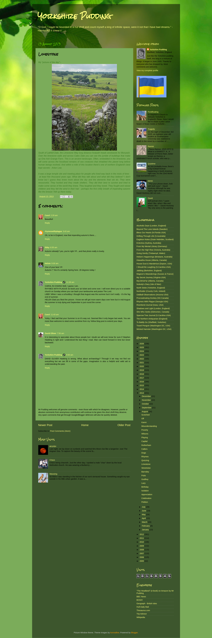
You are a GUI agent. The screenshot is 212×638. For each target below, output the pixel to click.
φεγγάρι (52, 446)
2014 (142, 389)
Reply (47, 223)
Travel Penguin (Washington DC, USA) (153, 326)
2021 (142, 362)
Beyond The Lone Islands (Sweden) (152, 229)
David (150, 198)
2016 (142, 382)
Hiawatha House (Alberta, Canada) (152, 260)
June (144, 511)
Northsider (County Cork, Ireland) (151, 291)
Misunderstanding (149, 426)
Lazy (143, 483)
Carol (47, 215)
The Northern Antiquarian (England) (152, 319)
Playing (144, 437)
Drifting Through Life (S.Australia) (151, 236)
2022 (142, 359)
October (145, 404)
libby (47, 247)
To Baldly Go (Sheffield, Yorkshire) (151, 322)
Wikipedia (141, 617)
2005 (142, 561)
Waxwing (53, 474)
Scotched (145, 415)
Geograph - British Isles (147, 603)
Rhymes (145, 457)
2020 (142, 366)
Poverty (144, 430)
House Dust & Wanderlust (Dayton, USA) (154, 264)
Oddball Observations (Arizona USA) (152, 295)
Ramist (151, 146)
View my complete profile (147, 70)
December (146, 396)
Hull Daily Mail (143, 607)
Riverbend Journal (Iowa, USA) (150, 305)
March (145, 522)
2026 (142, 344)
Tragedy (151, 129)
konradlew (114, 633)
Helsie (48, 263)
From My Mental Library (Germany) (152, 246)
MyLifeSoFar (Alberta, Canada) (150, 281)
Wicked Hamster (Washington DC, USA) (154, 329)
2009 (142, 546)
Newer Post (45, 425)
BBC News (141, 597)
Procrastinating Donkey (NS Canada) (153, 298)
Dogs (143, 453)
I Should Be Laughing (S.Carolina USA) (154, 267)
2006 (142, 557)
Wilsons (144, 434)
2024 (142, 351)
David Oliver (50, 333)
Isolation (145, 491)
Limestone (145, 464)
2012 (142, 534)
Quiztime (151, 164)
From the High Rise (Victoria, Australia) (153, 250)
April (144, 518)
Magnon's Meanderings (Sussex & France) (155, 274)
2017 (142, 378)
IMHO (150, 181)
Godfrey (144, 479)
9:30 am (54, 263)
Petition (144, 502)
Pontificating (153, 112)
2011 (142, 538)
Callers (144, 449)
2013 (142, 393)
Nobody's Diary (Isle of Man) (149, 284)
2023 (142, 355)
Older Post (123, 425)
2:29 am (54, 215)
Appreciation (146, 494)
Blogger (134, 633)
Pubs (143, 475)
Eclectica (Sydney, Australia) (149, 243)
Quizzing (145, 460)
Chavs (52, 460)
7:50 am (60, 333)
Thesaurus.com (143, 610)
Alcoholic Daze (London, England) (151, 226)
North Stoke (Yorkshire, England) (151, 288)
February (146, 526)
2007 (142, 553)
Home (85, 425)
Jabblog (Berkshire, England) (149, 270)
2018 (142, 374)
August (145, 411)
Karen (143, 422)
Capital (144, 441)
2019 (142, 370)
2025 (142, 347)
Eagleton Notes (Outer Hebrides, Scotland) (155, 239)
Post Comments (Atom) (60, 431)
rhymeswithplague (53, 231)
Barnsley (145, 472)
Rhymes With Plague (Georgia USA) (152, 301)
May (144, 514)
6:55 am (53, 247)
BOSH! (140, 600)
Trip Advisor (142, 614)
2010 (142, 542)
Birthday (145, 487)
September (147, 408)
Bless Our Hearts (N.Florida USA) (151, 232)
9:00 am (69, 355)
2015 (142, 385)
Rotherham (146, 445)
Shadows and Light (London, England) (153, 308)
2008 (142, 550)
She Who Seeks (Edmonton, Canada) (153, 312)
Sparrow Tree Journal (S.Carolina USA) (154, 315)
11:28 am (70, 282)
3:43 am (66, 231)
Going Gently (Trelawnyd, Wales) (151, 253)
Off (142, 418)
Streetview (145, 468)
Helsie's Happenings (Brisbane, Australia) (154, 257)
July (144, 507)
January (145, 530)
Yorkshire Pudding (74, 16)
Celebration (146, 498)
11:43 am (55, 314)
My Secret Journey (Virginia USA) (151, 277)
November (146, 400)
